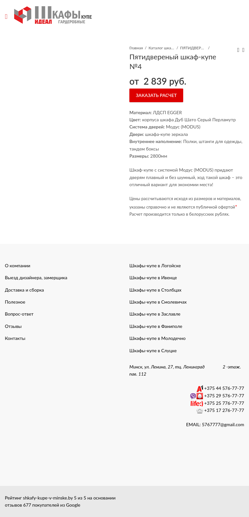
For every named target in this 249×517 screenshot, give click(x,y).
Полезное (15, 302)
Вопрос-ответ (19, 314)
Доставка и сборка (24, 290)
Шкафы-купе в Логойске (155, 265)
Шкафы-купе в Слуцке (153, 350)
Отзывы (13, 326)
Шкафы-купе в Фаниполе (155, 326)
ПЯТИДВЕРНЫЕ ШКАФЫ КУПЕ (193, 47)
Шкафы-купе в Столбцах (155, 290)
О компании (17, 265)
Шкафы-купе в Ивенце (153, 277)
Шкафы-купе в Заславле (154, 314)
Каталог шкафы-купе (161, 47)
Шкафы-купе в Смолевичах (158, 302)
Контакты (15, 338)
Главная (136, 47)
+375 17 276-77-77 (224, 410)
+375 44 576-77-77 (224, 388)
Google (73, 505)
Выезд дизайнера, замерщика (36, 277)
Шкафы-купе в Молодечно (157, 338)
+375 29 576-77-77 (224, 395)
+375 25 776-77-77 (224, 403)
